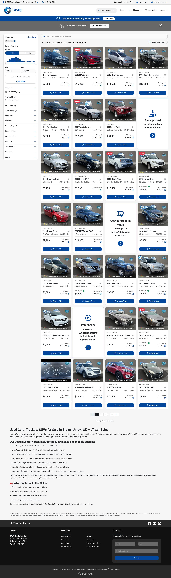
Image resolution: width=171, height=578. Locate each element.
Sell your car (91, 540)
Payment (28, 53)
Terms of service (93, 547)
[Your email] (137, 551)
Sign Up (136, 558)
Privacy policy (66, 547)
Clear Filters (31, 37)
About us (90, 537)
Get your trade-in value (99, 26)
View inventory (66, 537)
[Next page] (116, 414)
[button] (21, 2)
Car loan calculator (94, 543)
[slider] (5, 63)
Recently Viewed (158, 2)
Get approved (66, 543)
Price (12, 53)
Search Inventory (106, 10)
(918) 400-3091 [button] (49, 2)
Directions (65, 540)
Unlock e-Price (56, 93)
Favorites (141, 2)
